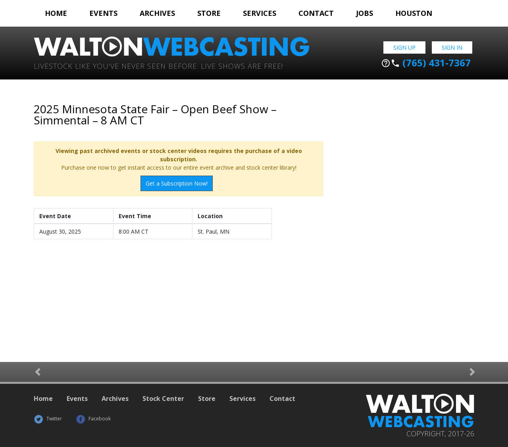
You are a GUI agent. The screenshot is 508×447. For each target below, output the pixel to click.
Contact (316, 13)
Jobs (364, 13)
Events (103, 13)
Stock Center (163, 398)
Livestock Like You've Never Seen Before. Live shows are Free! (158, 65)
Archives (157, 13)
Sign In (452, 47)
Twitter (48, 418)
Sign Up (404, 47)
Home (56, 13)
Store (209, 13)
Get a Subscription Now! (177, 183)
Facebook (93, 418)
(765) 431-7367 (426, 63)
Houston (413, 13)
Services (259, 13)
